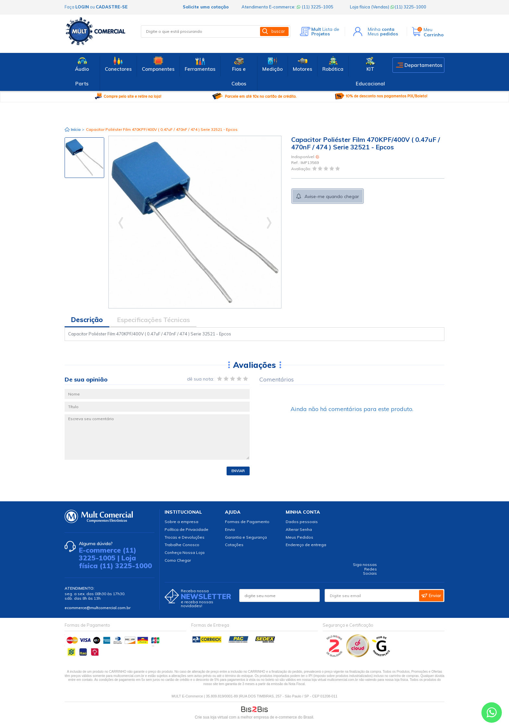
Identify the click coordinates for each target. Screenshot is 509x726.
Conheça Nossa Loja (185, 552)
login (82, 6)
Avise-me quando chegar (331, 196)
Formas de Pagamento (247, 521)
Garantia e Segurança (246, 537)
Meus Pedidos (299, 537)
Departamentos (423, 65)
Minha (381, 29)
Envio (230, 529)
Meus (383, 33)
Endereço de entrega (306, 544)
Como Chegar (178, 560)
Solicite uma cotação (206, 6)
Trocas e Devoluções (185, 537)
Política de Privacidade (186, 529)
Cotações (234, 544)
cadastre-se (112, 6)
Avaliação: (301, 168)
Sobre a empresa (181, 521)
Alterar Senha (299, 529)
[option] (84, 157)
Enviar (238, 471)
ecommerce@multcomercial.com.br (97, 607)
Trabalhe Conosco (182, 544)
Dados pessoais (302, 521)
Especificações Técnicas (153, 320)
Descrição (87, 320)
